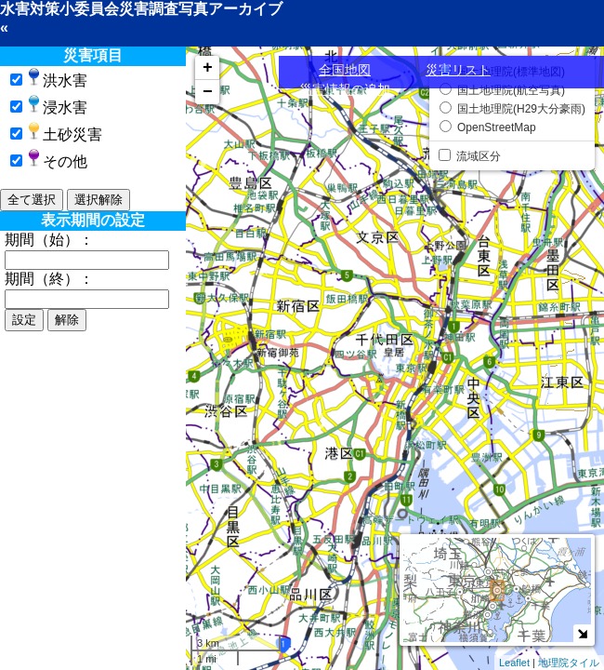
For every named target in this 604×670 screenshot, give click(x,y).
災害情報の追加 (344, 89)
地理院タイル (568, 662)
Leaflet (514, 662)
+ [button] (208, 68)
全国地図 (345, 69)
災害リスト (458, 69)
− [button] (208, 92)
